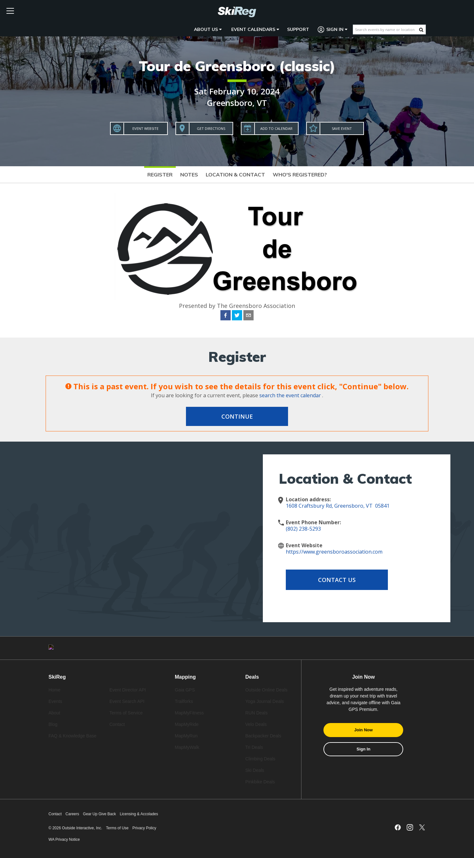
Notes (189, 174)
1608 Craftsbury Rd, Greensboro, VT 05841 (337, 505)
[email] (248, 316)
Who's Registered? (300, 174)
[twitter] (237, 316)
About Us (208, 29)
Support (298, 29)
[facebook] (225, 316)
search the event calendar (290, 395)
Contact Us (337, 580)
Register (160, 174)
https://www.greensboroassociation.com (334, 551)
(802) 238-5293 (303, 528)
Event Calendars (255, 29)
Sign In (332, 30)
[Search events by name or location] (386, 29)
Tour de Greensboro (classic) (237, 66)
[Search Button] (421, 29)
